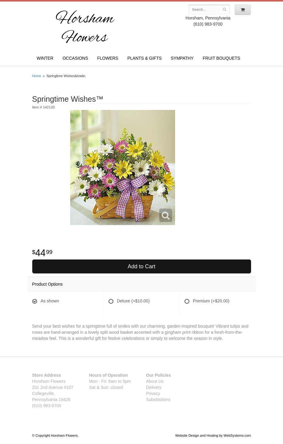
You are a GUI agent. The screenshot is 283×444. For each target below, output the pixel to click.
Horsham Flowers (85, 29)
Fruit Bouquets (221, 58)
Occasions (75, 58)
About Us (155, 381)
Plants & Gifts (144, 58)
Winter (45, 58)
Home (36, 76)
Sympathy (182, 58)
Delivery (154, 387)
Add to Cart (141, 266)
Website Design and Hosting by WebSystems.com (213, 435)
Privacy (153, 393)
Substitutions (158, 399)
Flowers (107, 58)
